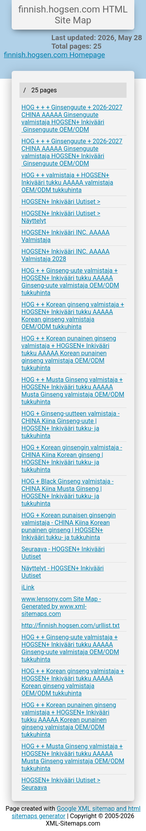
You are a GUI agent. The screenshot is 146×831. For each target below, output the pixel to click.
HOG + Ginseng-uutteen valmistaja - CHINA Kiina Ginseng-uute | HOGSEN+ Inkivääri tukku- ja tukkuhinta (70, 424)
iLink (27, 587)
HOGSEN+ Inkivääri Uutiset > (60, 201)
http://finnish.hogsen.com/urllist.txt (70, 625)
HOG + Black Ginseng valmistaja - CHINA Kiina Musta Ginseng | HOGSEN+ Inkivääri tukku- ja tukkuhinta (67, 492)
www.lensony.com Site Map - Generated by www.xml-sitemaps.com (61, 606)
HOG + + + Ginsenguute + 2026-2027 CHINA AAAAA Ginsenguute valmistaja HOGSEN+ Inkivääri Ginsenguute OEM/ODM (71, 118)
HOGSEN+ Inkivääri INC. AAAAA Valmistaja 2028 (65, 255)
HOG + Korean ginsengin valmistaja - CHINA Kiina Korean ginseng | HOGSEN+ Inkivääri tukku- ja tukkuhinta (71, 458)
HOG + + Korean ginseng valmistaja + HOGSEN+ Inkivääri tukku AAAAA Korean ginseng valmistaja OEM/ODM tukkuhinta (72, 315)
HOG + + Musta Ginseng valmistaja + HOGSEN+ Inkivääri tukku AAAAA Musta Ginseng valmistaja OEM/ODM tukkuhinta (72, 391)
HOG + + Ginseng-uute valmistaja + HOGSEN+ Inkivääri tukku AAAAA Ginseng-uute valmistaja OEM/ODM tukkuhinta (70, 281)
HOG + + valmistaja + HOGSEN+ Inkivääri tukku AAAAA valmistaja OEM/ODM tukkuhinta (67, 182)
